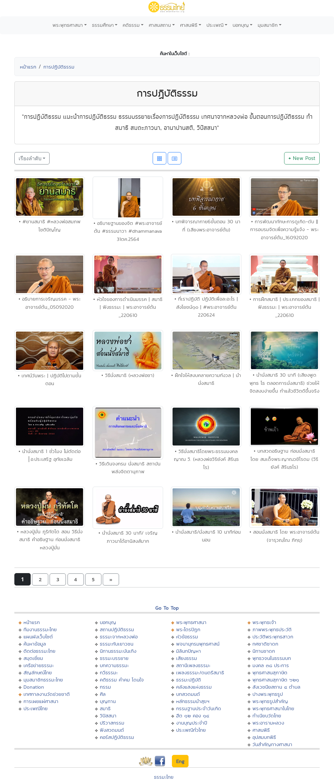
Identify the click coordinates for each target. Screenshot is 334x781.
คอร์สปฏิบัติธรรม (117, 737)
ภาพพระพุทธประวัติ (272, 629)
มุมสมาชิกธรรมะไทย (43, 679)
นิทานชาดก (263, 651)
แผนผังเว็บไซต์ (38, 636)
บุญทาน (108, 701)
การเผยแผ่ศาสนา (40, 701)
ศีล (103, 694)
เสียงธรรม (186, 658)
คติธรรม (131, 25)
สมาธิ (105, 708)
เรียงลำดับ (30, 158)
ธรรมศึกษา (103, 25)
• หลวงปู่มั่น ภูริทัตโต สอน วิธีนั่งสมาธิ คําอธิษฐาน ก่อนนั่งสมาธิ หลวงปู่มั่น (50, 539)
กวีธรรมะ (109, 672)
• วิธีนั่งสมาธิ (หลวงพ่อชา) (127, 375)
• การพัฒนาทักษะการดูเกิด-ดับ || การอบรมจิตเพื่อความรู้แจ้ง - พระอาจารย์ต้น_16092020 (284, 229)
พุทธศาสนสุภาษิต (269, 672)
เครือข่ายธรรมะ (38, 665)
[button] (40, 579)
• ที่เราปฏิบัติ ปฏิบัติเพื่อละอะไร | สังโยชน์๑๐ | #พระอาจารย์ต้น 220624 (206, 306)
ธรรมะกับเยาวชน (116, 643)
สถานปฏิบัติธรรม (117, 629)
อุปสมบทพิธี (264, 737)
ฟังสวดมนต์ (112, 729)
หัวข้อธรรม (187, 636)
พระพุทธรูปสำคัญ (270, 701)
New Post (301, 158)
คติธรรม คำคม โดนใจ (122, 679)
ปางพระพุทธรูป (267, 694)
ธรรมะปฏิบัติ (188, 679)
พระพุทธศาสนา (68, 25)
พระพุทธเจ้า (264, 622)
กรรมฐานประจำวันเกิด (198, 708)
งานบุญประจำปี (191, 722)
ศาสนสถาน (160, 25)
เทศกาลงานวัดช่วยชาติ (46, 694)
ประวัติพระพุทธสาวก (272, 636)
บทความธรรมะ (114, 665)
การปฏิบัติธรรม (58, 66)
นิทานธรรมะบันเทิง (118, 651)
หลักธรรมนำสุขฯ (192, 701)
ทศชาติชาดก (265, 643)
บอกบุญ (241, 25)
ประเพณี (214, 25)
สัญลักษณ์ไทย (37, 672)
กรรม (105, 686)
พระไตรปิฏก (188, 629)
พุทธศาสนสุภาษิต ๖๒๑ (275, 679)
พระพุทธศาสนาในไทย (273, 708)
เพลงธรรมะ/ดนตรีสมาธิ (200, 672)
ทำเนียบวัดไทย (266, 715)
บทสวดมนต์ (188, 694)
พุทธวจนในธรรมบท (271, 658)
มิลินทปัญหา (188, 651)
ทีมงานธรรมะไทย (40, 629)
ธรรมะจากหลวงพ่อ (119, 636)
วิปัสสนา (108, 715)
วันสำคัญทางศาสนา (272, 744)
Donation (33, 686)
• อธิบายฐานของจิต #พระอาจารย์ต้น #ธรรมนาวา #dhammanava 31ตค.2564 (128, 231)
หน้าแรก (28, 66)
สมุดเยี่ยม (33, 658)
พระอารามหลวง (268, 722)
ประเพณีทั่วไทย (191, 729)
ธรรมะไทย (164, 776)
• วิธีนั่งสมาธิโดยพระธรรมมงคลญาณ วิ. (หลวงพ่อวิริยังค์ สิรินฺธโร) (206, 459)
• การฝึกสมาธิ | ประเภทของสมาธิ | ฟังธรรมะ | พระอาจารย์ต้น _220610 (285, 307)
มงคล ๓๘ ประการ (270, 665)
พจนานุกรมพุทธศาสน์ (198, 643)
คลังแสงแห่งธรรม (194, 686)
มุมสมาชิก (268, 25)
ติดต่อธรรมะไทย (39, 651)
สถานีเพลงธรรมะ (193, 665)
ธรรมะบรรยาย (114, 658)
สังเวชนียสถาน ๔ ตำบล (276, 686)
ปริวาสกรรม (112, 722)
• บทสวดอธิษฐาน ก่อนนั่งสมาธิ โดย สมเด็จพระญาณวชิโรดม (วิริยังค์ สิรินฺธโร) (284, 458)
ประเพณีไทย (35, 708)
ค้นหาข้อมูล (34, 643)
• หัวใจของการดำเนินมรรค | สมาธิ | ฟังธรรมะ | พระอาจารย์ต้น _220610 (127, 307)
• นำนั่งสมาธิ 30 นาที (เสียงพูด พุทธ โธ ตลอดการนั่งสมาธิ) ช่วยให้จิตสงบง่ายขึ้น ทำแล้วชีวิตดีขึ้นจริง (284, 382)
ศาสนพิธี (188, 25)
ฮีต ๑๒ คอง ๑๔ (192, 715)
